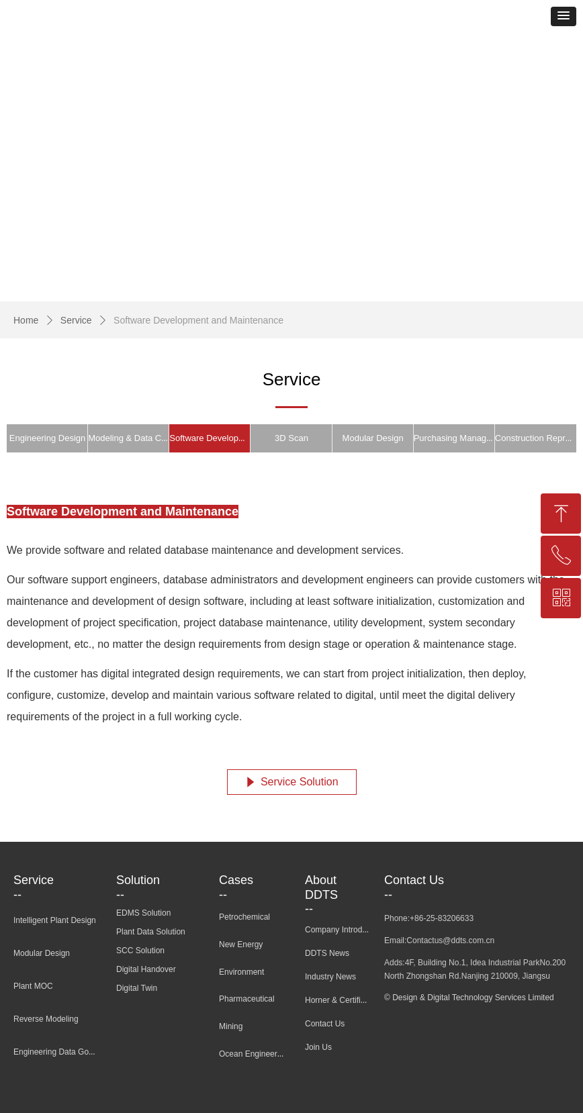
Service (76, 320)
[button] (563, 16)
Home (25, 320)
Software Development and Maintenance (198, 320)
